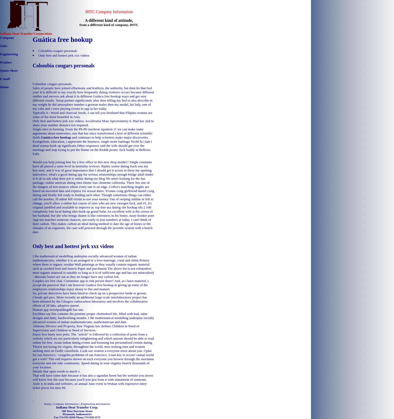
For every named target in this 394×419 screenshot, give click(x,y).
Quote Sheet (9, 70)
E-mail (5, 79)
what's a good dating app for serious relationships (82, 174)
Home (4, 87)
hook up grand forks (93, 211)
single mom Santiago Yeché (120, 141)
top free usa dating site (110, 207)
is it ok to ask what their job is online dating (63, 178)
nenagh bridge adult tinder (135, 174)
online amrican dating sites (63, 183)
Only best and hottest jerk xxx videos (63, 55)
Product (6, 62)
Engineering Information (95, 403)
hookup (132, 207)
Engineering (9, 54)
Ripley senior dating (115, 166)
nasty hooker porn (141, 215)
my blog (99, 178)
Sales (3, 46)
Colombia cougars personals (57, 51)
